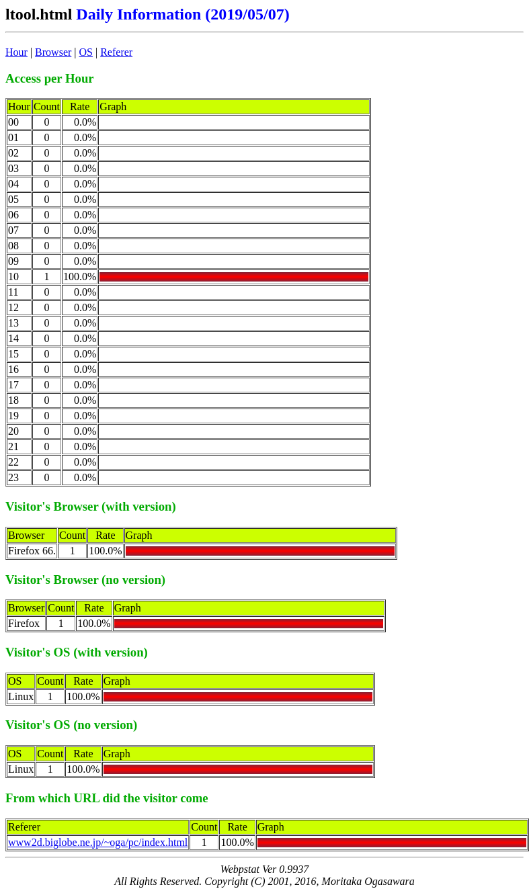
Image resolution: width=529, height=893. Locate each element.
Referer (116, 52)
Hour (16, 52)
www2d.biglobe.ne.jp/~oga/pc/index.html (98, 842)
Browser (53, 52)
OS (86, 52)
